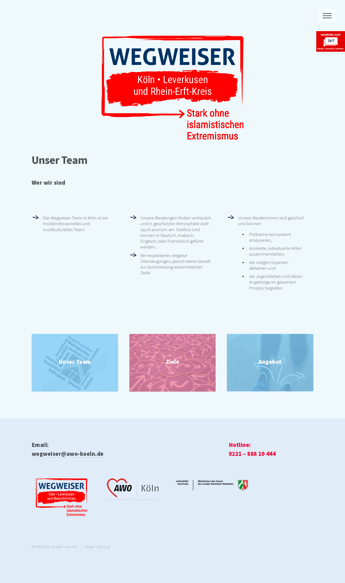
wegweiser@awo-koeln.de (68, 453)
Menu (327, 15)
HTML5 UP (103, 546)
